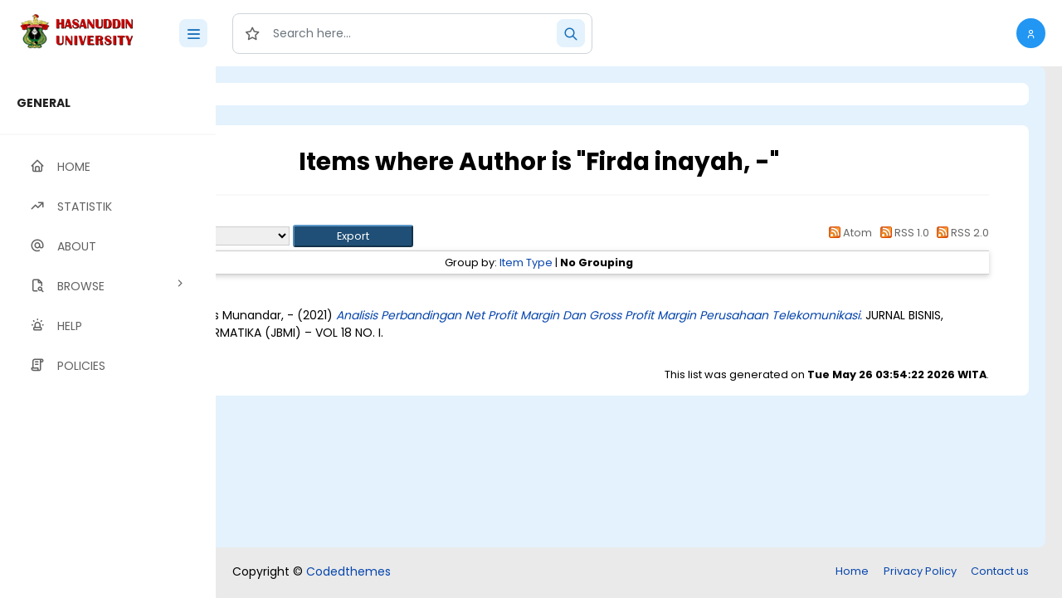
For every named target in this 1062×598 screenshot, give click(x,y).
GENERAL (44, 103)
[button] (1030, 33)
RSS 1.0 (901, 233)
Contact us (1000, 571)
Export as (296, 236)
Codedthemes (348, 571)
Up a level (305, 217)
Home (852, 571)
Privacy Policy (920, 571)
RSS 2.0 (960, 233)
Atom (848, 233)
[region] (108, 332)
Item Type (618, 262)
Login (286, 94)
